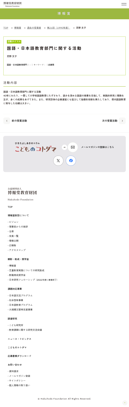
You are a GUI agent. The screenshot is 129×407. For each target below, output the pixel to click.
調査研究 (12, 318)
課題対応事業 (15, 289)
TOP (10, 207)
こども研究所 (16, 325)
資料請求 (13, 371)
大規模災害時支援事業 (21, 309)
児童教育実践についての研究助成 (26, 270)
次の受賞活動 (114, 120)
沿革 (11, 231)
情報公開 (13, 240)
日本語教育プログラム (21, 305)
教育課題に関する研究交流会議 (25, 330)
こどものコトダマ (17, 347)
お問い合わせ (15, 364)
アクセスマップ (17, 250)
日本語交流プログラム (21, 295)
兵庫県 (51, 65)
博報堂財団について (18, 215)
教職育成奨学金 (17, 275)
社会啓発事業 (16, 300)
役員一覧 (13, 236)
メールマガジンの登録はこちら (97, 147)
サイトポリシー (17, 380)
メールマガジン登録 (19, 376)
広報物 (12, 245)
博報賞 (12, 265)
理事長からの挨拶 (18, 226)
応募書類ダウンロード (19, 356)
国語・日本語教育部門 (17, 65)
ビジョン (13, 222)
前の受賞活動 (15, 120)
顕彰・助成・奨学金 (18, 259)
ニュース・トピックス (19, 339)
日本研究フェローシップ (33, 279)
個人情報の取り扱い (19, 385)
